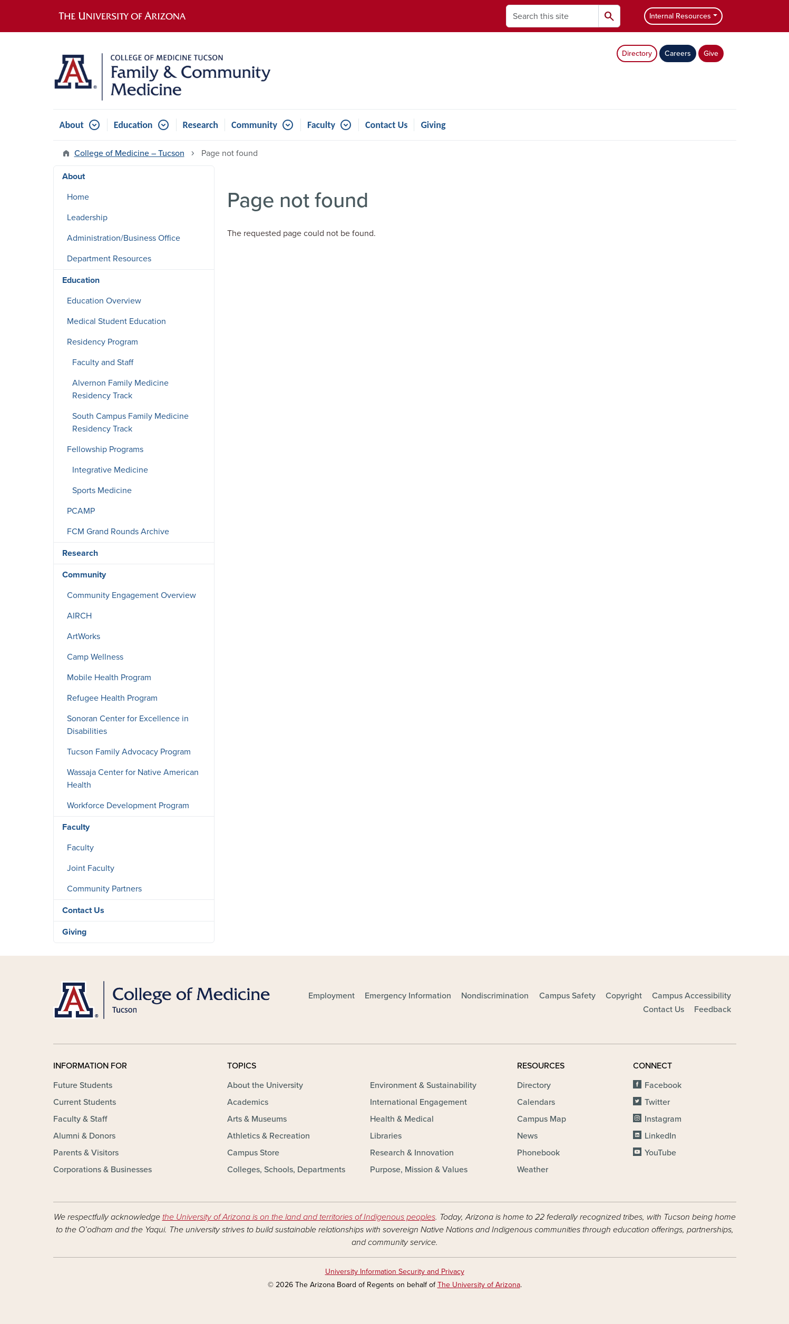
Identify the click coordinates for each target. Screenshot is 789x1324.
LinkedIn (660, 1136)
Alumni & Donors (84, 1136)
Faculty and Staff (102, 362)
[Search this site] (552, 16)
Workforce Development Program (128, 805)
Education (133, 125)
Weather (532, 1169)
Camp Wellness (95, 657)
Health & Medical (402, 1119)
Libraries (386, 1136)
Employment (331, 995)
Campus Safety (567, 995)
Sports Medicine (102, 490)
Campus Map (541, 1119)
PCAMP (81, 511)
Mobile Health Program (109, 677)
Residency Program (102, 342)
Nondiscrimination (495, 995)
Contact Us (386, 125)
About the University (265, 1085)
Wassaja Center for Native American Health (133, 778)
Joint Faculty (90, 868)
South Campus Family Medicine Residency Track (130, 422)
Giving (433, 125)
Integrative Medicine (110, 470)
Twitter (657, 1102)
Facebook (663, 1085)
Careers (678, 53)
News (527, 1136)
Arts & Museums (257, 1119)
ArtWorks (83, 636)
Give (711, 53)
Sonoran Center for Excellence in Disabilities (128, 725)
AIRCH (79, 616)
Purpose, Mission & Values (418, 1169)
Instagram (663, 1119)
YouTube (660, 1153)
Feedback (712, 1009)
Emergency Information (408, 995)
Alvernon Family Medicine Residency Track (120, 389)
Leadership (87, 217)
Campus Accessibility (691, 995)
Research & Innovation (412, 1153)
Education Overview (104, 301)
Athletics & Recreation (268, 1136)
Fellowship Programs (105, 449)
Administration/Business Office (123, 238)
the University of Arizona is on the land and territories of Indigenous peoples (298, 1217)
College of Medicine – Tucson (129, 153)
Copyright (624, 995)
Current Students (84, 1102)
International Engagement (418, 1102)
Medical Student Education (116, 321)
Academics (247, 1102)
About (72, 125)
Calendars (536, 1102)
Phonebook (538, 1153)
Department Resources (109, 258)
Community (254, 125)
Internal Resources (680, 16)
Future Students (82, 1085)
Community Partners (104, 889)
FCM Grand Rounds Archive (118, 531)
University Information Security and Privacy (394, 1271)
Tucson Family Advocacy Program (129, 752)
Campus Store (253, 1153)
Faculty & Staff (80, 1119)
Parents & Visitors (86, 1153)
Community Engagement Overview (131, 595)
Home (78, 197)
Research (200, 125)
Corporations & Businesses (102, 1169)
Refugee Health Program (112, 698)
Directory (637, 53)
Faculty (321, 125)
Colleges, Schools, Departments (286, 1169)
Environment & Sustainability (423, 1085)
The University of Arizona (478, 1284)
